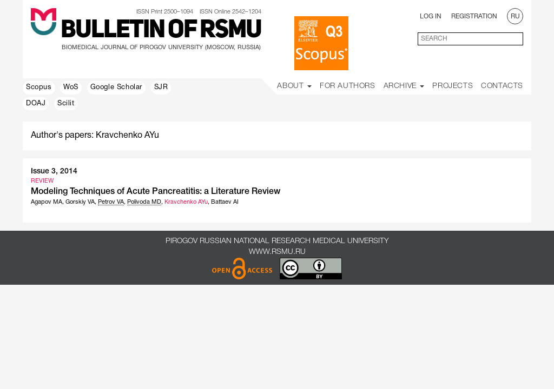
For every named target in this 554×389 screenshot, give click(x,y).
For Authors (347, 86)
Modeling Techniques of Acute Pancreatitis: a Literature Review (155, 192)
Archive (404, 86)
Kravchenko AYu (186, 202)
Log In (430, 16)
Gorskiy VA (80, 202)
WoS (70, 87)
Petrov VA (111, 202)
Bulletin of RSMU (161, 30)
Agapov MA (46, 202)
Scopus (39, 87)
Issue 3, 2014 (54, 171)
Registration (474, 16)
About (294, 86)
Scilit (66, 103)
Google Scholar (116, 87)
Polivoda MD (144, 202)
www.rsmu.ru (277, 252)
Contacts (502, 86)
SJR (161, 87)
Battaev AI (225, 202)
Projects (452, 86)
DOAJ (35, 103)
